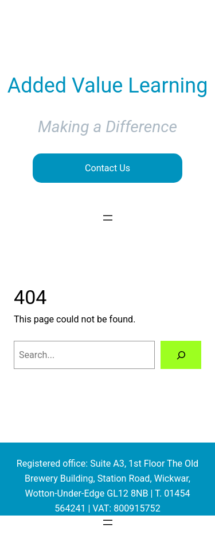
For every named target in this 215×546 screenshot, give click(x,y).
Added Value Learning (107, 86)
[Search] (181, 355)
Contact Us (107, 168)
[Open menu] (108, 218)
